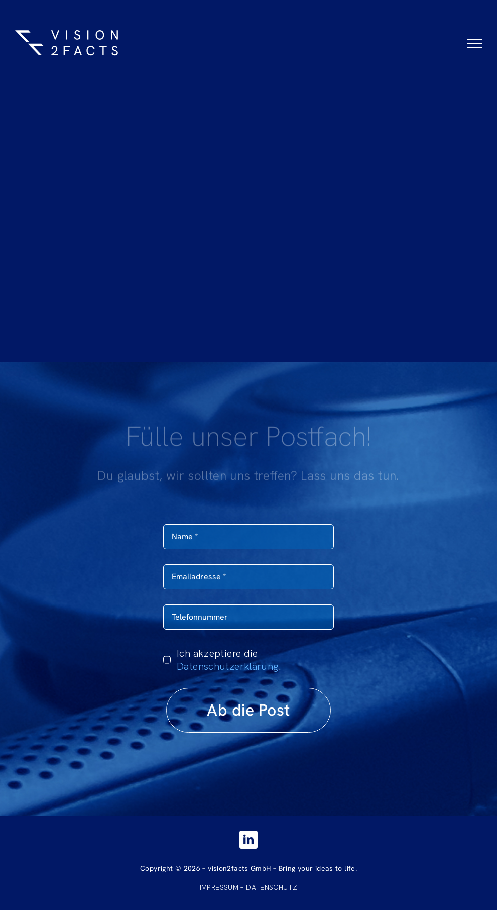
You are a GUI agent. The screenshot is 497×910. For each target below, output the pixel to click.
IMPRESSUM (219, 887)
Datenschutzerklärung (228, 666)
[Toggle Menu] (474, 43)
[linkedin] (248, 840)
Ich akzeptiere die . (229, 660)
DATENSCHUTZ (271, 887)
